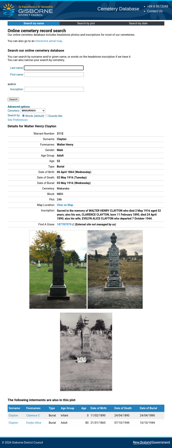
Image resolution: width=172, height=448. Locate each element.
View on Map (65, 205)
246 (59, 199)
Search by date (138, 23)
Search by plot (86, 23)
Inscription (16, 89)
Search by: (14, 115)
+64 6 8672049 (157, 6)
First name (16, 74)
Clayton (13, 415)
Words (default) (33, 115)
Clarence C (33, 415)
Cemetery (13, 110)
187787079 (65, 224)
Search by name (34, 23)
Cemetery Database (118, 8)
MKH (60, 194)
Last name (16, 67)
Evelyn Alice (33, 422)
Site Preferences (18, 119)
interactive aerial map (48, 41)
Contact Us (155, 11)
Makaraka (63, 188)
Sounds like (53, 115)
